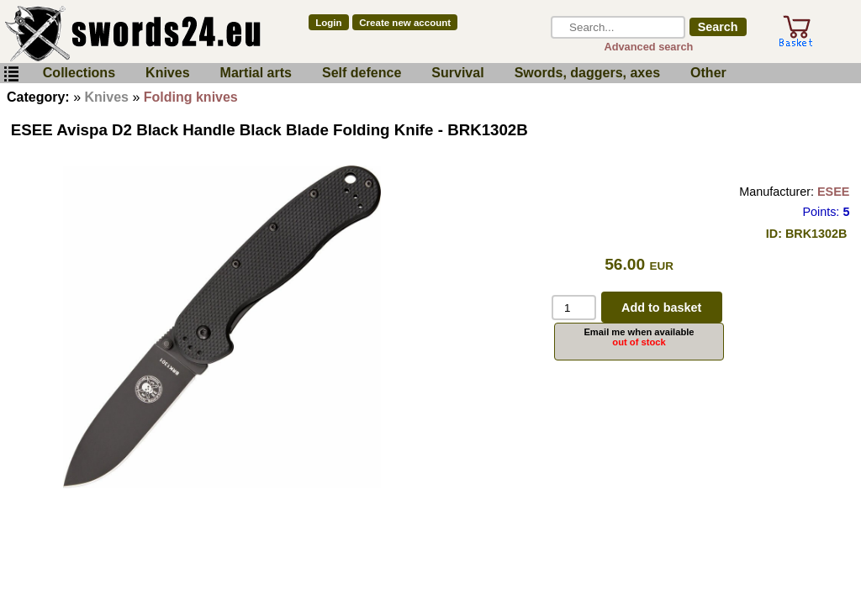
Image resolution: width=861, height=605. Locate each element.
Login (328, 23)
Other (708, 73)
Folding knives (191, 97)
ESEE (833, 191)
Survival (457, 73)
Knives (167, 73)
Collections (79, 73)
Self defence (361, 73)
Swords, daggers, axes (587, 73)
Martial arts (256, 73)
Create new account (405, 23)
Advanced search (648, 46)
